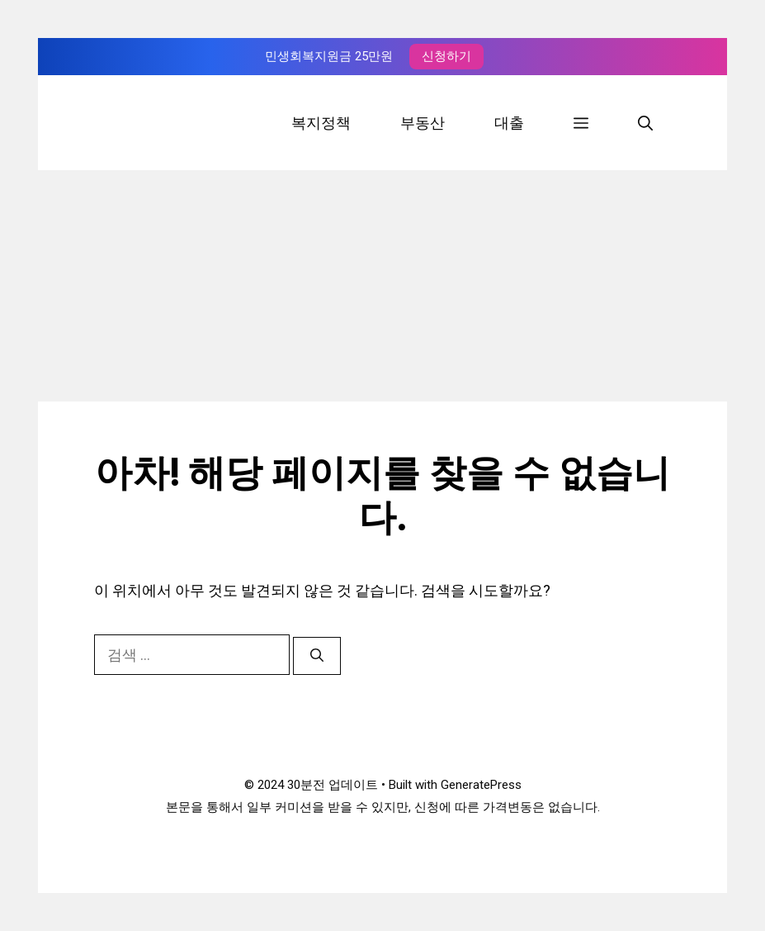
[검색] (317, 656)
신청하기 (446, 56)
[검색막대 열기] (645, 123)
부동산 (422, 122)
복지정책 (321, 122)
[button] (581, 123)
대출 (509, 122)
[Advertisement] (383, 285)
